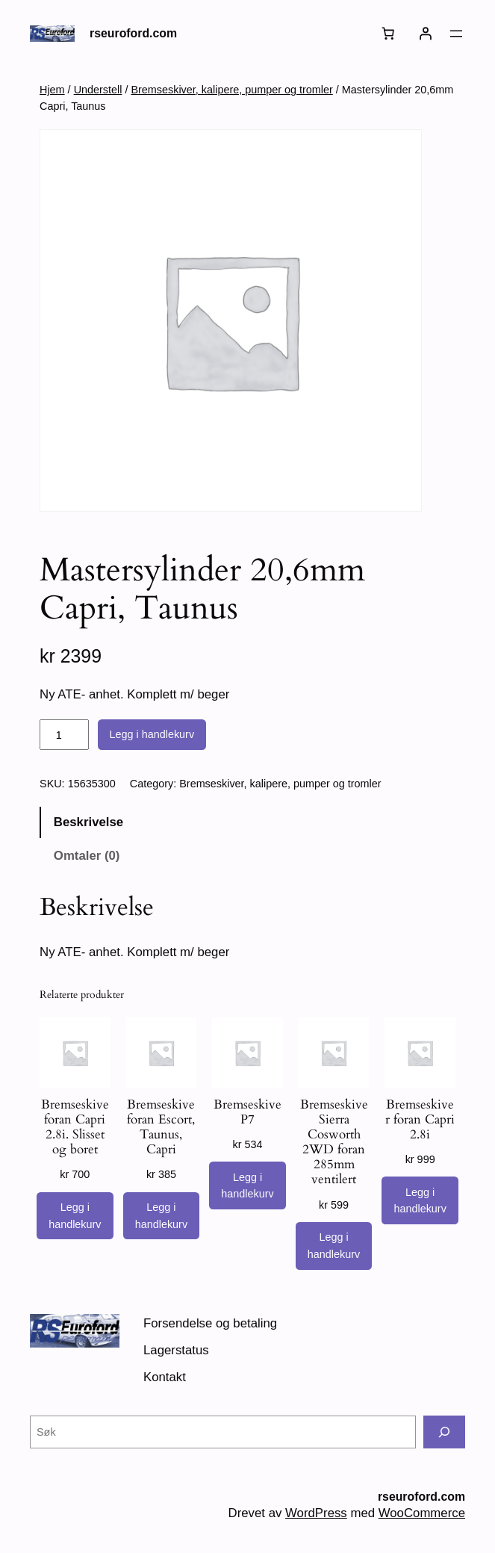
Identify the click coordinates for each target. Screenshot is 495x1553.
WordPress (316, 1513)
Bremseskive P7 (247, 1112)
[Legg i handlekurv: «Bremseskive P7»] (247, 1185)
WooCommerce (422, 1513)
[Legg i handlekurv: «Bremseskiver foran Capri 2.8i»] (420, 1200)
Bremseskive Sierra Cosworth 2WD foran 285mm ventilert (334, 1142)
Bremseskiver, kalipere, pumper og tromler (231, 90)
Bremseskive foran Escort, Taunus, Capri (161, 1127)
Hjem (52, 90)
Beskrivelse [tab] (88, 822)
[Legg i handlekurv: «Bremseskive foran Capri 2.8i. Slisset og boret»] (75, 1216)
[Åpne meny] (456, 34)
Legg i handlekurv (152, 734)
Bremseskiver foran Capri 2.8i (420, 1119)
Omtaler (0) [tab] (87, 856)
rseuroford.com (133, 33)
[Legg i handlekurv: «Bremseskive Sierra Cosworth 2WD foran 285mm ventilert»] (334, 1246)
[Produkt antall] (64, 735)
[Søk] (444, 1432)
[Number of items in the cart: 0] (388, 33)
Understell (98, 90)
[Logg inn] (425, 33)
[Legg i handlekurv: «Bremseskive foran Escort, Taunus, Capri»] (161, 1216)
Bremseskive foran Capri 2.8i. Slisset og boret (75, 1127)
